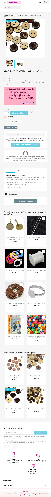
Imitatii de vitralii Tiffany (14, 336)
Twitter (9, 446)
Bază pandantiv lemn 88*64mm (14, 270)
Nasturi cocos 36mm (36, 376)
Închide (25, 491)
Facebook (5, 446)
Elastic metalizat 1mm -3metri (36, 237)
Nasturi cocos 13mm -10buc (36, 409)
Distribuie (12, 121)
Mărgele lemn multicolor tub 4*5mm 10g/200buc (36, 337)
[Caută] (12, 7)
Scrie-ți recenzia (10, 127)
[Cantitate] (6, 113)
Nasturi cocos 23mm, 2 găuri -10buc (14, 409)
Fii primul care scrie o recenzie (25, 201)
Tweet (16, 121)
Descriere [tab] (10, 171)
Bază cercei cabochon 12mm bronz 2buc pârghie (14, 238)
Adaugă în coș (19, 113)
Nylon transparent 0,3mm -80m (36, 270)
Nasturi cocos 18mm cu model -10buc (14, 376)
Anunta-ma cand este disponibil (25, 145)
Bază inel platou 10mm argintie (36, 303)
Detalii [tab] (19, 171)
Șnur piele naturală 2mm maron (14, 303)
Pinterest (20, 121)
